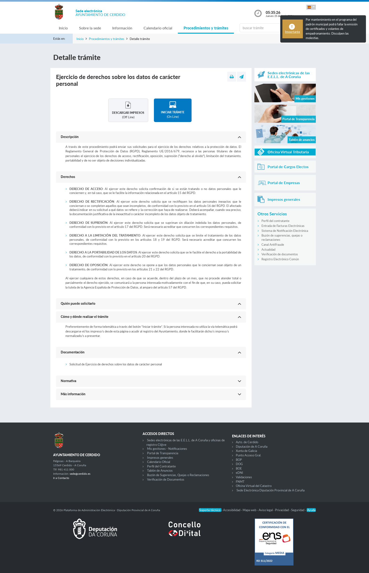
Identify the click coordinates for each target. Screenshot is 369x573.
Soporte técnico (210, 510)
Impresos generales (160, 457)
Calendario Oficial (158, 462)
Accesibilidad (232, 510)
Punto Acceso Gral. (248, 455)
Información (122, 28)
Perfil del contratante (275, 221)
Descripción (70, 137)
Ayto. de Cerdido (247, 442)
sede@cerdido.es (80, 473)
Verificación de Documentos (165, 479)
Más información (73, 394)
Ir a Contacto (61, 478)
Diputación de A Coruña (251, 446)
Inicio (63, 28)
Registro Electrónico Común (280, 259)
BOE (239, 468)
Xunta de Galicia (246, 451)
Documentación (72, 352)
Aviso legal (266, 510)
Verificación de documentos (279, 254)
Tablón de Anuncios (160, 470)
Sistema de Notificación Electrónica (284, 231)
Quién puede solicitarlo (78, 303)
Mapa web (250, 510)
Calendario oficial (158, 28)
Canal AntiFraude (272, 244)
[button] (311, 7)
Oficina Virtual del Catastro (254, 486)
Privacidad (282, 510)
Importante (292, 32)
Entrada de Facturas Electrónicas (283, 226)
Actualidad (268, 249)
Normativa (68, 381)
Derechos (68, 177)
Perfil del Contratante (161, 466)
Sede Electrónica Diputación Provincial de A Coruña (271, 490)
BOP (239, 460)
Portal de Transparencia (162, 453)
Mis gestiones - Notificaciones (167, 448)
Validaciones (244, 477)
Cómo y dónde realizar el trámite (84, 317)
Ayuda (311, 510)
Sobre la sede (90, 28)
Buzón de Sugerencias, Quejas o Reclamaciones (178, 475)
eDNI (239, 472)
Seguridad (298, 510)
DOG (239, 464)
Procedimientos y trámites (206, 28)
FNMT (240, 481)
